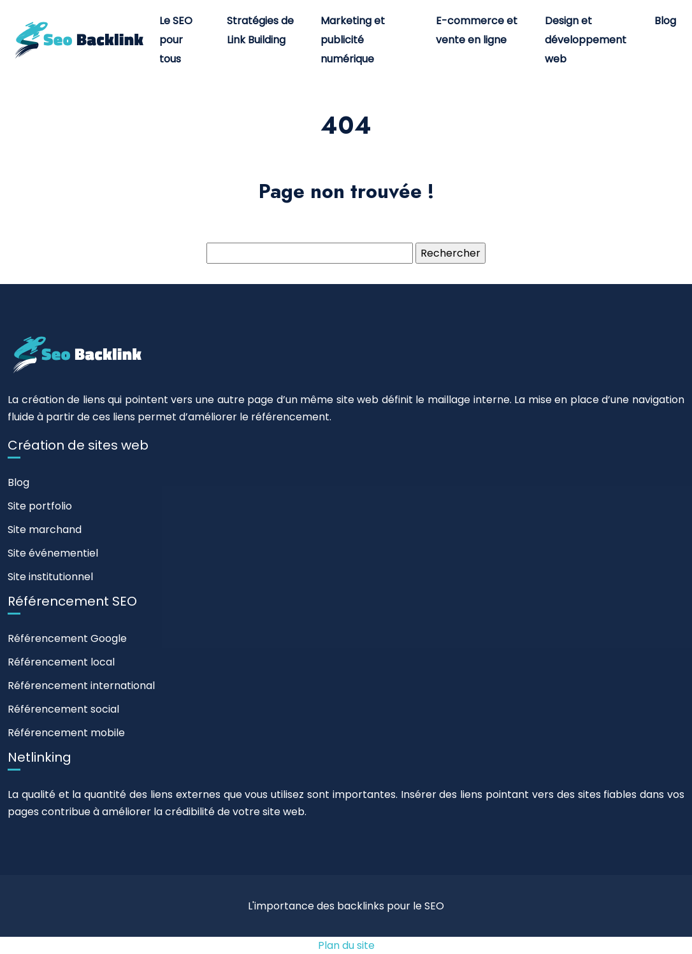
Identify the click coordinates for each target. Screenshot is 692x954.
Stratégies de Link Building (260, 30)
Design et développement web (585, 39)
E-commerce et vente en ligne (476, 30)
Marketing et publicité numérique (353, 39)
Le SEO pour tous (175, 39)
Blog (665, 20)
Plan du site (346, 945)
